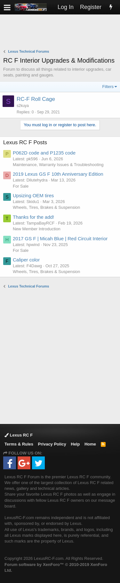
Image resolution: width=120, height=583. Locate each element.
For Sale (20, 186)
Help (75, 444)
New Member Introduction (36, 228)
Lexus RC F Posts (25, 142)
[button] (7, 7)
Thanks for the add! (33, 217)
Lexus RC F (18, 435)
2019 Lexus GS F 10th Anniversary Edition (58, 174)
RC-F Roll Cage (36, 99)
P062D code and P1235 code (44, 152)
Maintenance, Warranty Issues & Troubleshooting (58, 164)
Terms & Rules (18, 444)
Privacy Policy (52, 444)
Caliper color (26, 259)
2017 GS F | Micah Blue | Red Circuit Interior (60, 238)
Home (90, 444)
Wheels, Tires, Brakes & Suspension (46, 207)
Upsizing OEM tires (33, 195)
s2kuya (23, 105)
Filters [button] (108, 86)
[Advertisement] (61, 32)
